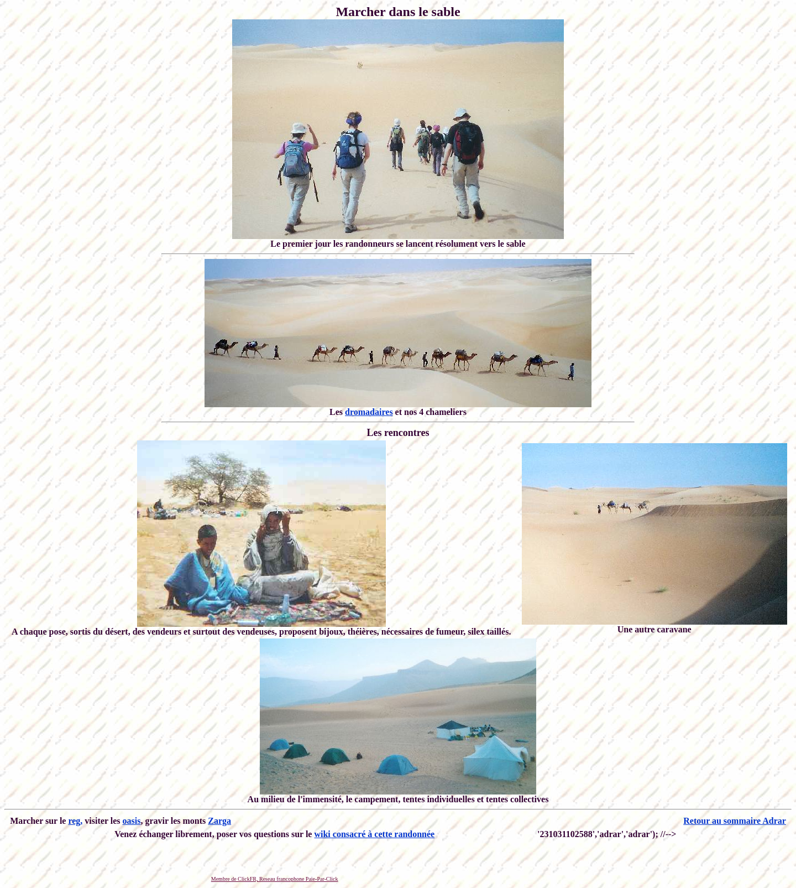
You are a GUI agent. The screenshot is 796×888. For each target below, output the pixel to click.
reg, (75, 820)
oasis (132, 820)
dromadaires (369, 412)
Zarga (219, 820)
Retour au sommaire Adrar (734, 820)
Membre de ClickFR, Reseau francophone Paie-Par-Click (274, 879)
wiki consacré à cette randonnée (374, 834)
